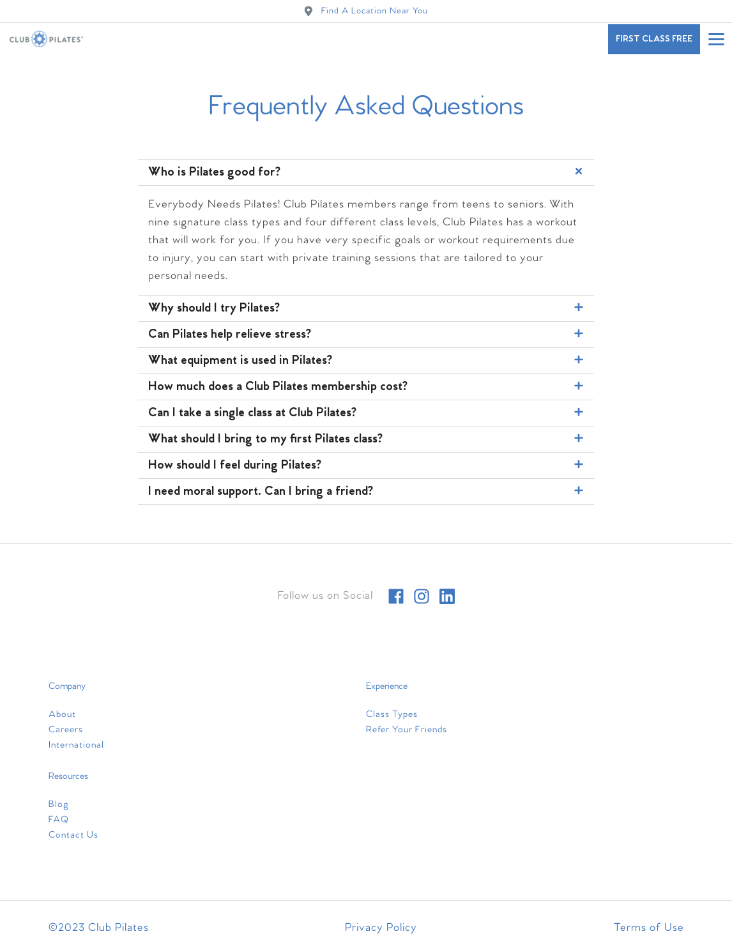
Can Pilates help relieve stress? (368, 334)
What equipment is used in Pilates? (368, 360)
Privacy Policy (381, 928)
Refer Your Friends (406, 729)
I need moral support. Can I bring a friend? (368, 491)
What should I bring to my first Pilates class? (368, 439)
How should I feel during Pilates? (368, 465)
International (76, 745)
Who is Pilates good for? (368, 171)
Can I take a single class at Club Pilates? (368, 413)
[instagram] (421, 596)
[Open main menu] (716, 39)
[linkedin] (447, 596)
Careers (66, 729)
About (62, 714)
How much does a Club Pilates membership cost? (368, 387)
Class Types (392, 714)
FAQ (59, 820)
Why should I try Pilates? (368, 308)
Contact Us (73, 835)
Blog (59, 804)
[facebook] (396, 596)
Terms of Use (649, 928)
